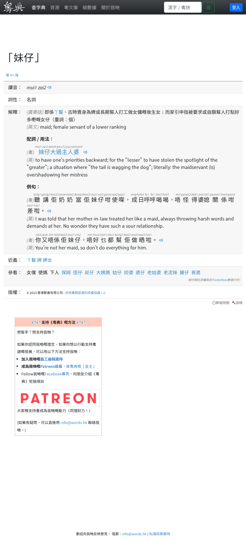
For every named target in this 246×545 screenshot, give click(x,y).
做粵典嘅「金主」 (81, 366)
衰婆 (196, 272)
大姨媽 (103, 272)
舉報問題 (222, 302)
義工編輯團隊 (51, 359)
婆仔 (140, 272)
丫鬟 (58, 111)
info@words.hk (74, 422)
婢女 (47, 259)
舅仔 (184, 272)
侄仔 (77, 272)
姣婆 (128, 272)
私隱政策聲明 (159, 533)
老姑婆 (154, 272)
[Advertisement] (108, 36)
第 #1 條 (12, 74)
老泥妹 (170, 272)
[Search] (183, 7)
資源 (54, 7)
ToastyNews (220, 279)
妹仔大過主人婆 (59, 151)
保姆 (67, 272)
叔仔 (89, 272)
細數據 (89, 7)
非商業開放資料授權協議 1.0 (85, 292)
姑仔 (117, 272)
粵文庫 (71, 7)
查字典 (38, 7)
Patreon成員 (51, 366)
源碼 (239, 302)
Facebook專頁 (57, 373)
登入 (236, 7)
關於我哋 (110, 7)
